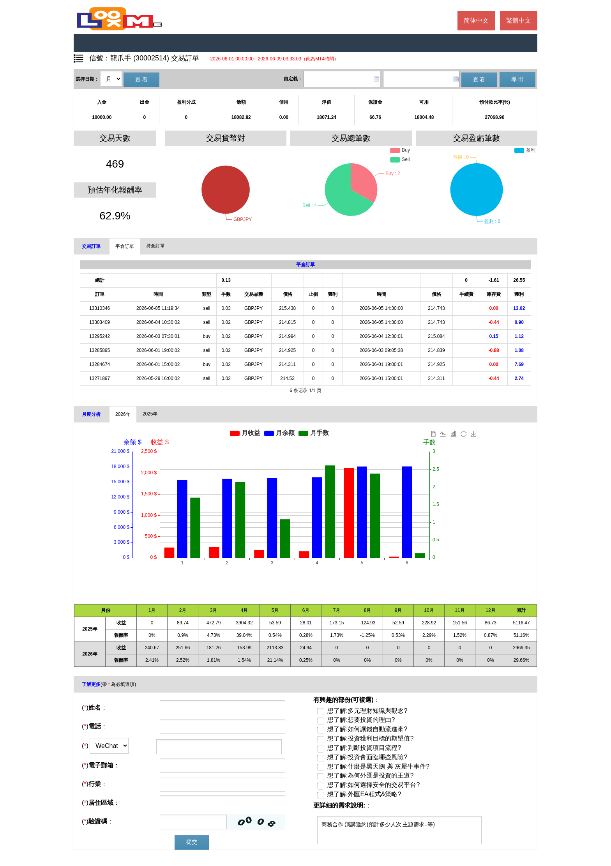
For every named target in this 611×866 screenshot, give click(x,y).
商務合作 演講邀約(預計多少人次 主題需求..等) (399, 830)
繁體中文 (518, 20)
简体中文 (476, 20)
